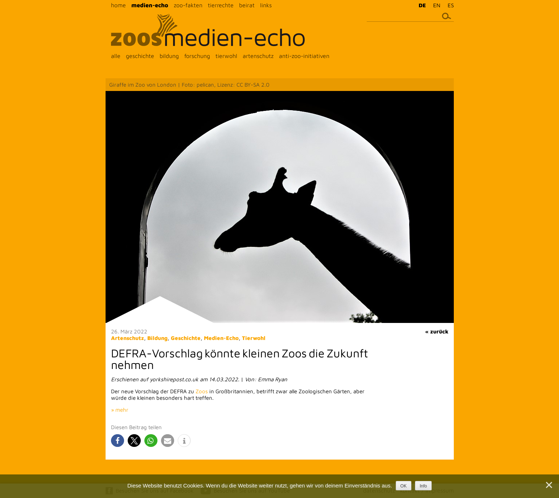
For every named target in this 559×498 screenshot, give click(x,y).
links (266, 5)
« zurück (436, 331)
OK (403, 486)
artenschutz (258, 56)
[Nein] (548, 485)
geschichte (140, 56)
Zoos (202, 391)
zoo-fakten (188, 5)
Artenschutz (127, 338)
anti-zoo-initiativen (304, 56)
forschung (197, 56)
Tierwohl (254, 338)
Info (423, 486)
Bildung (157, 338)
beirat (247, 5)
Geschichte (186, 338)
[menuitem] (420, 5)
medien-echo (149, 5)
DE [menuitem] (422, 5)
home (118, 5)
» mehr (119, 410)
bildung (169, 56)
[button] (117, 440)
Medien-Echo (221, 338)
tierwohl (226, 56)
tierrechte (221, 5)
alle (115, 56)
